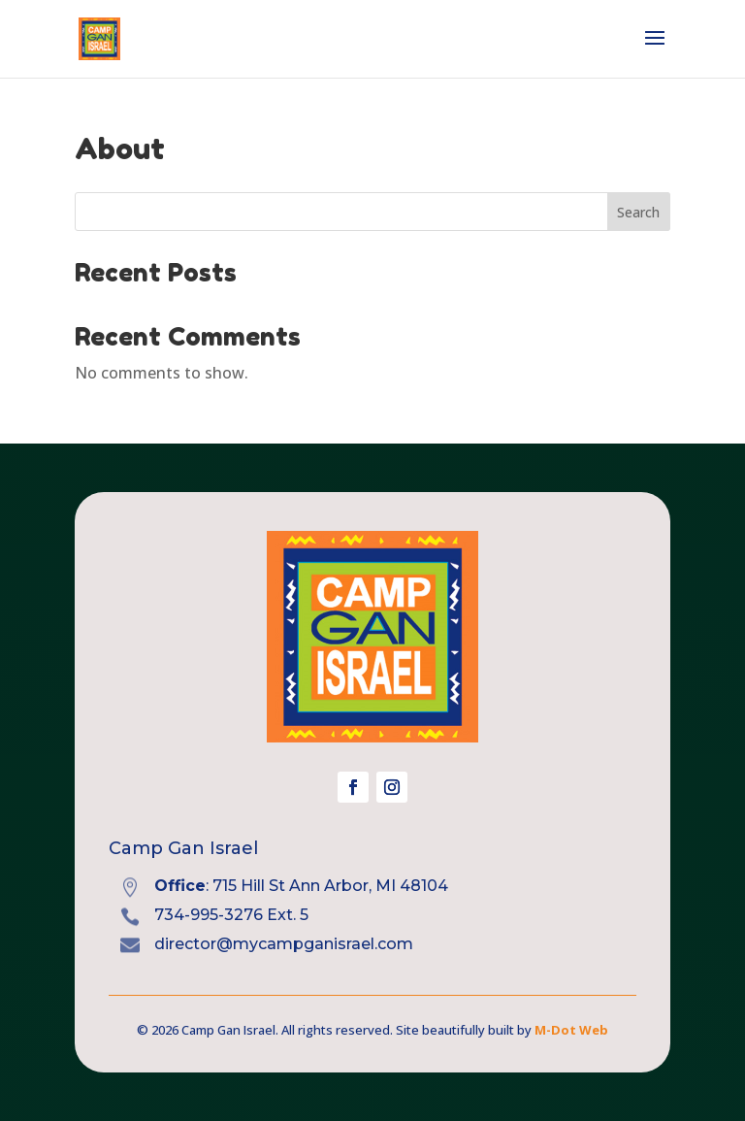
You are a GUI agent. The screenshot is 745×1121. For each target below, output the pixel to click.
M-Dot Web (571, 1030)
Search (638, 212)
